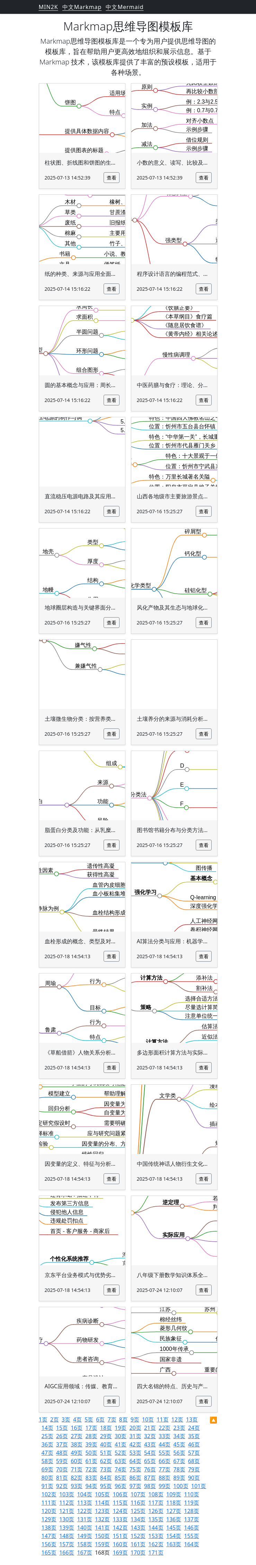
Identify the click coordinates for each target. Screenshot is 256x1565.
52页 (120, 1453)
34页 (179, 1436)
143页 (138, 1527)
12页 (177, 1419)
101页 (198, 1486)
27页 (76, 1436)
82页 (76, 1477)
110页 (191, 1494)
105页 (102, 1494)
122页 (84, 1511)
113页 (84, 1502)
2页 (54, 1419)
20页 (135, 1428)
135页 (155, 1519)
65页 (150, 1461)
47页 (47, 1453)
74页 (120, 1469)
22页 (164, 1428)
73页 (106, 1469)
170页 (138, 1552)
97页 (135, 1486)
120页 (49, 1511)
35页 (194, 1436)
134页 (138, 1519)
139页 (66, 1527)
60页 (76, 1461)
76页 (150, 1469)
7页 (111, 1419)
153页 (155, 1536)
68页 (194, 1461)
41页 (120, 1444)
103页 (66, 1494)
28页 (91, 1436)
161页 (138, 1544)
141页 (102, 1527)
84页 (106, 1477)
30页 (120, 1436)
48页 (62, 1453)
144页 (155, 1527)
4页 (77, 1419)
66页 (164, 1461)
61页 (91, 1461)
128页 (191, 1511)
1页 (43, 1419)
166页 (66, 1552)
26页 (62, 1436)
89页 (179, 1477)
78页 (179, 1469)
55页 (164, 1453)
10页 (148, 1419)
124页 (120, 1511)
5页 (89, 1419)
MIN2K (48, 7)
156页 (49, 1544)
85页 (120, 1477)
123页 (102, 1511)
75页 (135, 1469)
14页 (47, 1428)
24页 (194, 1428)
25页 (47, 1436)
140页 (84, 1527)
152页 (138, 1536)
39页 (91, 1444)
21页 (150, 1428)
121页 (66, 1511)
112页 (66, 1502)
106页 (120, 1494)
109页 (173, 1494)
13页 (192, 1419)
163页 (173, 1544)
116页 (138, 1502)
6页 (100, 1419)
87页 (150, 1477)
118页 (173, 1502)
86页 (135, 1477)
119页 (191, 1502)
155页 (191, 1536)
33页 (164, 1436)
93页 (76, 1486)
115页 (120, 1502)
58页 (47, 1461)
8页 (123, 1419)
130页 (66, 1519)
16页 (76, 1428)
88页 (164, 1477)
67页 (179, 1461)
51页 (106, 1453)
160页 (120, 1544)
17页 (91, 1428)
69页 (47, 1469)
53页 (135, 1453)
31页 (135, 1436)
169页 (120, 1552)
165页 (49, 1552)
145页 (173, 1527)
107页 (138, 1494)
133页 (120, 1519)
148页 (66, 1536)
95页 (106, 1486)
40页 (106, 1444)
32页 (150, 1436)
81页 (62, 1477)
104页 (84, 1494)
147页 (49, 1536)
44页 (164, 1444)
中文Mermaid (124, 7)
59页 (62, 1461)
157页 (66, 1544)
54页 (150, 1453)
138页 (49, 1527)
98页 (150, 1486)
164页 (191, 1544)
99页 (164, 1486)
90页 (194, 1477)
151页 (120, 1536)
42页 (135, 1444)
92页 (62, 1486)
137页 (191, 1519)
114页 (102, 1502)
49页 (76, 1453)
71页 (76, 1469)
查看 (111, 177)
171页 (155, 1552)
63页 (120, 1461)
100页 (180, 1486)
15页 (62, 1428)
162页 (155, 1544)
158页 (84, 1544)
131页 (84, 1519)
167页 (84, 1552)
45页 (179, 1444)
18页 (106, 1428)
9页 (135, 1419)
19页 (120, 1428)
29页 (106, 1436)
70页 (62, 1469)
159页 (102, 1544)
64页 (135, 1461)
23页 (179, 1428)
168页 (102, 1552)
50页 (91, 1453)
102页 (49, 1494)
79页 (194, 1469)
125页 (138, 1511)
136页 (173, 1519)
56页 (179, 1453)
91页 (47, 1486)
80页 (47, 1477)
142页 (120, 1527)
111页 (49, 1502)
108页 (155, 1494)
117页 (155, 1502)
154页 (173, 1536)
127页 (173, 1511)
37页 (62, 1444)
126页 (155, 1511)
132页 (102, 1519)
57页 (194, 1453)
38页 (76, 1444)
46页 (194, 1444)
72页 (91, 1469)
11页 (162, 1419)
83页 (91, 1477)
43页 (150, 1444)
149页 (84, 1536)
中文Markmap (81, 7)
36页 (47, 1444)
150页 (102, 1536)
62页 (106, 1461)
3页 (66, 1419)
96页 (120, 1486)
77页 (164, 1469)
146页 (191, 1527)
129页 (49, 1519)
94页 (91, 1486)
